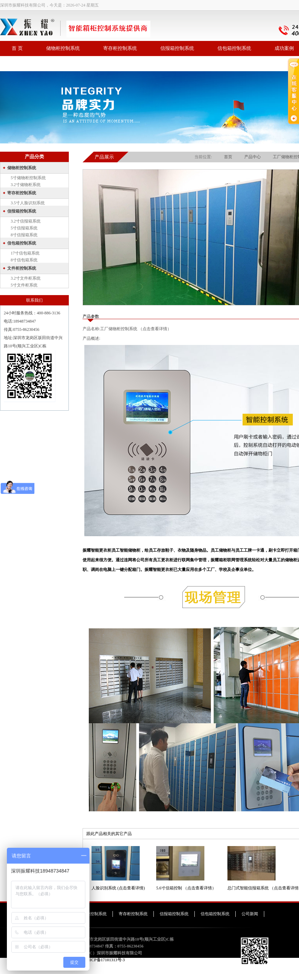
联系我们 (21, 63)
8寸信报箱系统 (24, 234)
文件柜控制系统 (21, 268)
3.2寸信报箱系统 (26, 221)
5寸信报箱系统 (24, 228)
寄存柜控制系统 (120, 48)
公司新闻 (250, 913)
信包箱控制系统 (234, 48)
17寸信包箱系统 (25, 253)
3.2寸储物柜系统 (26, 184)
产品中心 (252, 156)
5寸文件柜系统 (24, 285)
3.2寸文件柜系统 (26, 278)
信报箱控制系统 (177, 48)
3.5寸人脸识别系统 (28, 203)
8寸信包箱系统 (24, 260)
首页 (228, 156)
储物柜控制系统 (63, 48)
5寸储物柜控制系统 (28, 177)
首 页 (17, 48)
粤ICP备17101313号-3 (105, 959)
